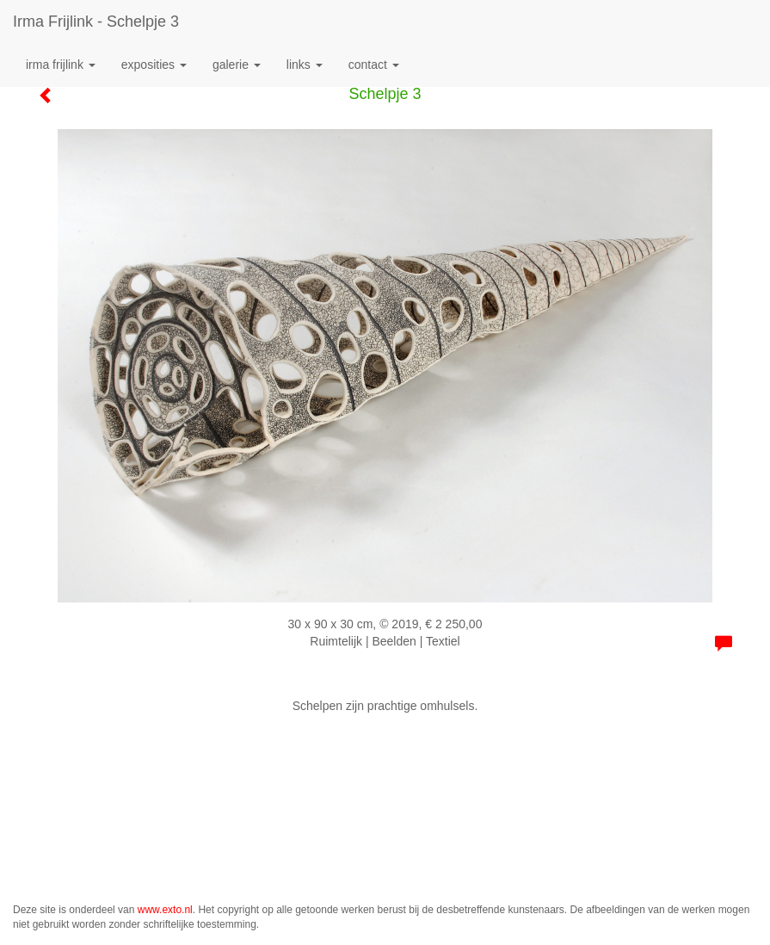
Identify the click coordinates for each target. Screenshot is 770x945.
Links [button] (304, 64)
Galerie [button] (237, 64)
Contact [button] (373, 64)
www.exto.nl (165, 910)
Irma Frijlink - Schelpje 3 (96, 21)
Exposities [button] (154, 64)
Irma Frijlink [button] (60, 64)
